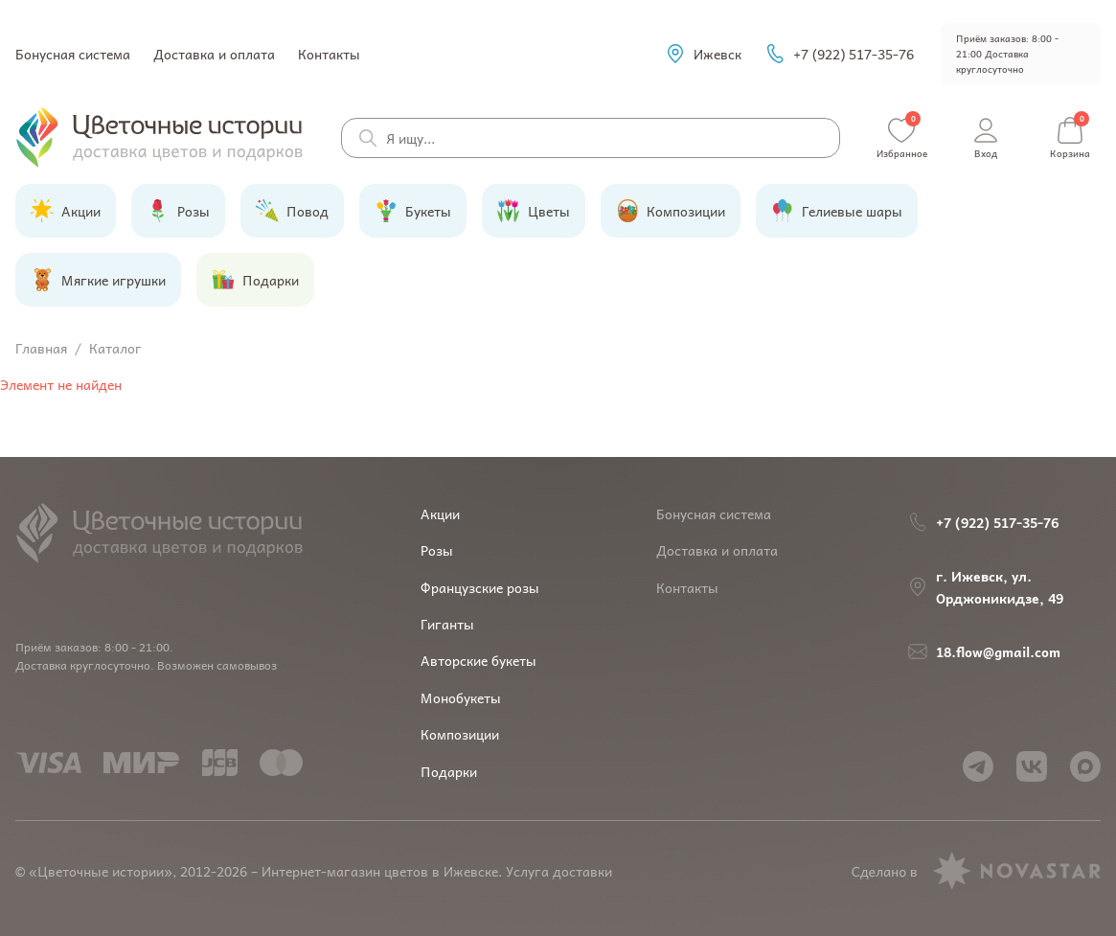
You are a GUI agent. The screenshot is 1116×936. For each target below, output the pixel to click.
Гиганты (447, 623)
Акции (440, 513)
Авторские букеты (478, 660)
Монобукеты (461, 697)
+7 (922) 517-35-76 (839, 53)
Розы (437, 549)
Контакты (329, 53)
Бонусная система (72, 53)
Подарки (449, 771)
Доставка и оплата (214, 53)
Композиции (460, 733)
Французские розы (480, 587)
